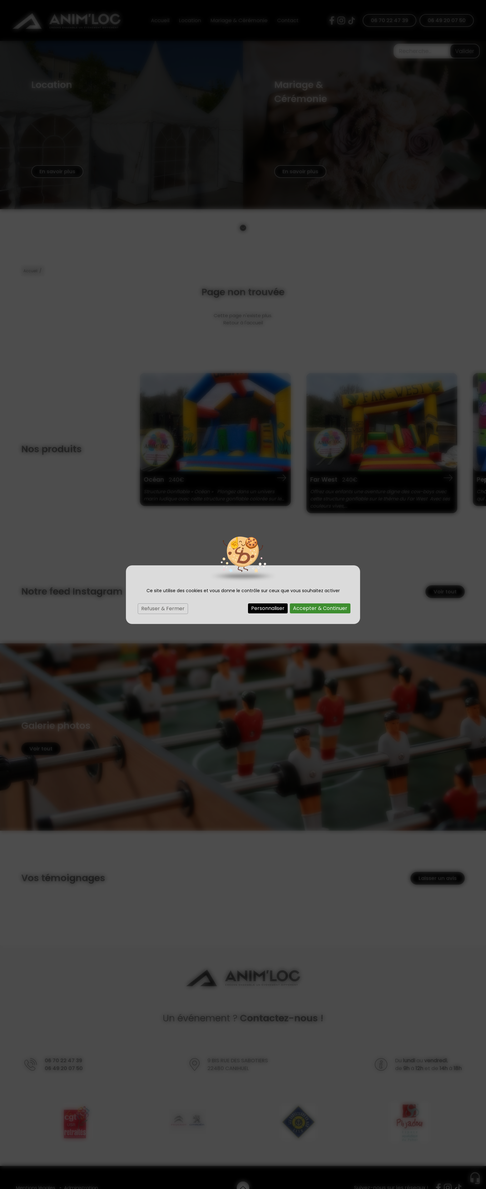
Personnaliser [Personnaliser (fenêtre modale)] (268, 608)
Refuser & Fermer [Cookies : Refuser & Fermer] (163, 608)
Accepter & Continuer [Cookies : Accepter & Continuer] (320, 608)
